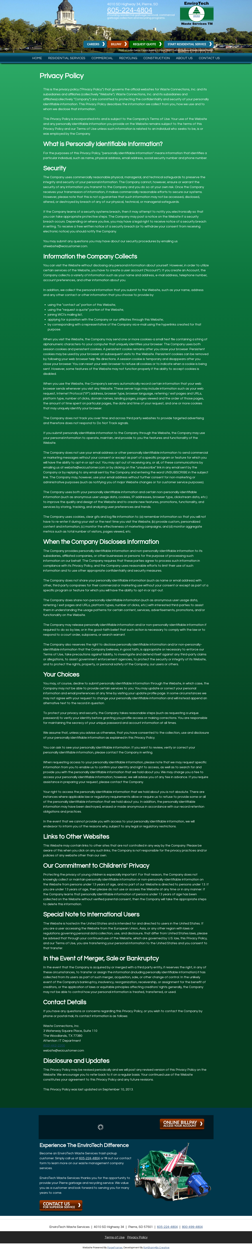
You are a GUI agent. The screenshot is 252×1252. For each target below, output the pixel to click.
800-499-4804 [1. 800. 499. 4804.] (192, 1227)
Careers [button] (93, 44)
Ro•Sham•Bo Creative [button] (156, 1247)
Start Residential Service (187, 44)
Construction (156, 58)
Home (37, 58)
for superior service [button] (59, 1205)
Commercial (102, 58)
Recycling (128, 58)
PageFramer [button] (114, 1247)
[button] (197, 24)
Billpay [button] (116, 44)
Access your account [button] (180, 1123)
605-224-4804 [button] (129, 10)
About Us (184, 58)
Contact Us (209, 58)
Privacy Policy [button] (137, 1237)
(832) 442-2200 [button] (54, 1045)
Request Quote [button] (144, 44)
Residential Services (66, 58)
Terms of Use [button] (115, 1237)
